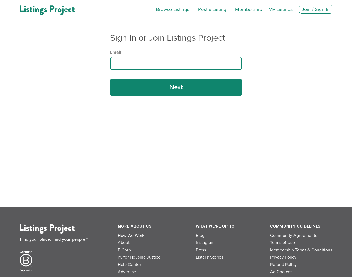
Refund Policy (283, 264)
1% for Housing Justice (139, 257)
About (124, 242)
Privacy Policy (283, 257)
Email (115, 52)
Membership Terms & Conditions (301, 250)
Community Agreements (293, 235)
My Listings (281, 9)
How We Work (131, 235)
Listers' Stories (209, 257)
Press (201, 250)
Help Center (129, 264)
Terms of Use (282, 242)
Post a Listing (212, 9)
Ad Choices (281, 272)
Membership (248, 9)
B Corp (124, 250)
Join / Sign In (316, 9)
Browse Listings (172, 9)
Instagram (205, 242)
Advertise (127, 272)
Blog (200, 235)
